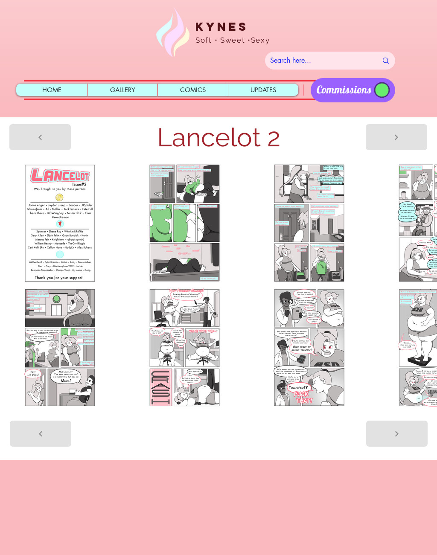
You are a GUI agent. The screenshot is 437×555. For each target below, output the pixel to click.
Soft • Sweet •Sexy (232, 40)
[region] (353, 90)
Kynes (221, 26)
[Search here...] (317, 61)
